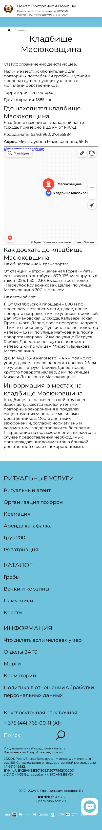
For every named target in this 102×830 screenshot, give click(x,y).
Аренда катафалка (28, 526)
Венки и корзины (26, 589)
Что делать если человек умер (43, 640)
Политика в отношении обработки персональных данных (49, 691)
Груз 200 (14, 538)
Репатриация (21, 549)
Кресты (13, 612)
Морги (12, 664)
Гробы (12, 577)
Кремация (17, 514)
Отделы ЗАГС (20, 652)
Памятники (18, 601)
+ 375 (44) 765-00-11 (27, 723)
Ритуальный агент (27, 490)
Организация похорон (33, 502)
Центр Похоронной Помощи (46, 6)
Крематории (20, 675)
